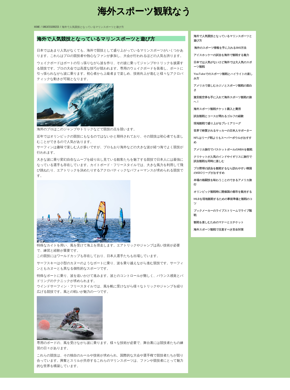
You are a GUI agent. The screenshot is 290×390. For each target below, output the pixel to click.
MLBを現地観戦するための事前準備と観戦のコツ (223, 201)
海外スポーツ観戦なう (144, 10)
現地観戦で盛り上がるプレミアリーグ (217, 123)
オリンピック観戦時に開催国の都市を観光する (223, 191)
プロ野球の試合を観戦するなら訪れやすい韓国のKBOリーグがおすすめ (223, 170)
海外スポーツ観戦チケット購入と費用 (217, 108)
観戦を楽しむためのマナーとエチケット (219, 222)
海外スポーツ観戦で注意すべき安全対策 (219, 229)
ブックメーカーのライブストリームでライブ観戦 (223, 213)
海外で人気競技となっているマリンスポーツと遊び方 (223, 38)
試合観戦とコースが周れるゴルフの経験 (219, 116)
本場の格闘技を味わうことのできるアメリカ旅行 (223, 182)
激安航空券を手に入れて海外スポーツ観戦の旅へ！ (223, 99)
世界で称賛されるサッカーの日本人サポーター (223, 130)
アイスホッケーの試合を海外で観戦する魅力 (221, 55)
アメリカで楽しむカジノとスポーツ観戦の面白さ (223, 88)
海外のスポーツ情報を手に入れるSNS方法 (220, 47)
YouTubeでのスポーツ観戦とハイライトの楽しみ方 (223, 76)
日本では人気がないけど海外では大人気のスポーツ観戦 (223, 64)
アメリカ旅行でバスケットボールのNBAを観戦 (223, 149)
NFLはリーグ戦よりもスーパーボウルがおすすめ (223, 140)
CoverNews (156, 384)
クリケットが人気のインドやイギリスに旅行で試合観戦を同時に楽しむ (223, 159)
